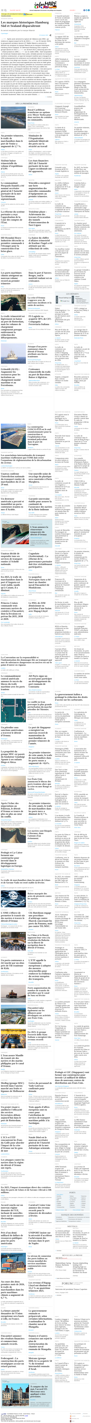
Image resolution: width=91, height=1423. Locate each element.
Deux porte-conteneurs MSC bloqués (38, 310)
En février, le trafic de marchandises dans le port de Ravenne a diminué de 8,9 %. (63, 605)
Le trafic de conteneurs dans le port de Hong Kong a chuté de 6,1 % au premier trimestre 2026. (81, 440)
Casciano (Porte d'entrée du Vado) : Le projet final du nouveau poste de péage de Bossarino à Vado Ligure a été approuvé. (62, 654)
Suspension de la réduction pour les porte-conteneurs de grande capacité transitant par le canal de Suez (81, 584)
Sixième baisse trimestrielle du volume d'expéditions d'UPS (12, 164)
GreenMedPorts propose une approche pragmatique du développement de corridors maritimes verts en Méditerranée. (81, 112)
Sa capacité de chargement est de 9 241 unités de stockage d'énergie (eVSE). (81, 287)
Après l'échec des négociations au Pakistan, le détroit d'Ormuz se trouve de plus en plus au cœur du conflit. (12, 810)
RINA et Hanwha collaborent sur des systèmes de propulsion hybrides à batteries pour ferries (62, 630)
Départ (77, 296)
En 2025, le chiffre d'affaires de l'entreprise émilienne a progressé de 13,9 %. (62, 787)
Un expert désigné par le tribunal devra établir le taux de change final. (81, 473)
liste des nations (81, 301)
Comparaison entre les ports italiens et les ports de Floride (62, 460)
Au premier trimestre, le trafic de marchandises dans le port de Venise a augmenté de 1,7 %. (12, 141)
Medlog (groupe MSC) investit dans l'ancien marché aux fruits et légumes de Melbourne (12, 1087)
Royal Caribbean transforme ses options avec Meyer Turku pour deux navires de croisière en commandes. (40, 114)
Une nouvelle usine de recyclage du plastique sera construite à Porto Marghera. (40, 477)
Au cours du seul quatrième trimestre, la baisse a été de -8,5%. (62, 827)
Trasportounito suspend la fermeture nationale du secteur (62, 262)
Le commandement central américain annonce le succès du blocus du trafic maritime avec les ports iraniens (13, 683)
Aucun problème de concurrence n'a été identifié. (79, 388)
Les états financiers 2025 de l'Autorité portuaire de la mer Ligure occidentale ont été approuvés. (40, 166)
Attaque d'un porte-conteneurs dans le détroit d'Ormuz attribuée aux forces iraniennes (37, 351)
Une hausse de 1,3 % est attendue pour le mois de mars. (62, 614)
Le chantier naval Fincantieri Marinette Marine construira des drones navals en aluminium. (82, 227)
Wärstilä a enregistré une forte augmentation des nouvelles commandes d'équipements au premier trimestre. (40, 190)
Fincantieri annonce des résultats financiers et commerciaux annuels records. (13, 1340)
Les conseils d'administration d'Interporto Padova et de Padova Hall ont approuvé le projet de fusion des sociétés (82, 463)
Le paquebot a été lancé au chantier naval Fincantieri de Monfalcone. (39, 582)
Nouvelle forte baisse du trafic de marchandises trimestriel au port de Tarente (62, 439)
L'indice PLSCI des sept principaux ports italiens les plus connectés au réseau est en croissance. (40, 1275)
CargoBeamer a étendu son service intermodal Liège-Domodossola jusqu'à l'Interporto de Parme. (82, 207)
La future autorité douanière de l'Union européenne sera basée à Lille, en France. (12, 1314)
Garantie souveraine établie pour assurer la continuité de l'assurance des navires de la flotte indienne (40, 504)
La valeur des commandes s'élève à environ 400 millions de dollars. (62, 388)
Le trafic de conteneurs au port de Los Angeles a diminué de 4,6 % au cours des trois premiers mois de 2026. (62, 486)
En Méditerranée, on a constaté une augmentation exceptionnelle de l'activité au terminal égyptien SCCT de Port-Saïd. (62, 368)
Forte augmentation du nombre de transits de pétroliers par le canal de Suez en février (39, 992)
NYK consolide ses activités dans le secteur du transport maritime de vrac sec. (81, 797)
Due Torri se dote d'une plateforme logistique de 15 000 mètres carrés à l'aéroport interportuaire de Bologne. (62, 775)
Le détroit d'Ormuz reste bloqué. (10, 514)
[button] (89, 10)
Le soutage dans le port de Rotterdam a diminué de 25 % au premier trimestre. (81, 332)
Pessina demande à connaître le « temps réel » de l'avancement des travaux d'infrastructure (12, 1373)
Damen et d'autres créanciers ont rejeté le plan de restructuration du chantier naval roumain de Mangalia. (40, 1343)
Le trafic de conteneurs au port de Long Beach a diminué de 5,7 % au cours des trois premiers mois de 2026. (81, 352)
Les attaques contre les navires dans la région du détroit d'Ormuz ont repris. (12, 1163)
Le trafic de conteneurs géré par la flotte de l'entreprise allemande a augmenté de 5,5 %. (40, 1297)
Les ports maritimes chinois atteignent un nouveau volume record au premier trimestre (11, 278)
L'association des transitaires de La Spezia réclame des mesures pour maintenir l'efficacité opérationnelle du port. (81, 754)
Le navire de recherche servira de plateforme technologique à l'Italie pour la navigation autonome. (62, 717)
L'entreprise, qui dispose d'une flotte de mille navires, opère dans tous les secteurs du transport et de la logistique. (13, 769)
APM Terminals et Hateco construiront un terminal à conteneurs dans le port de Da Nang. (62, 63)
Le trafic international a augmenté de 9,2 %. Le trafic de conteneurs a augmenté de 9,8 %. (12, 1303)
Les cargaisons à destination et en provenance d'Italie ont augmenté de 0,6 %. (40, 820)
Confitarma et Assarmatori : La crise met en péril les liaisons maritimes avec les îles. (81, 735)
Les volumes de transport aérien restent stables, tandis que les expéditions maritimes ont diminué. (40, 255)
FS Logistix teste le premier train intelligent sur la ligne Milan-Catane (62, 417)
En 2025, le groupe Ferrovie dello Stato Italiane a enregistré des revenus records (39, 1036)
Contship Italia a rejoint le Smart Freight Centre (80, 185)
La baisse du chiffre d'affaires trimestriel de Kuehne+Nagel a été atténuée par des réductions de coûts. (40, 243)
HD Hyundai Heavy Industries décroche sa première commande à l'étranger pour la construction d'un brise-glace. (12, 244)
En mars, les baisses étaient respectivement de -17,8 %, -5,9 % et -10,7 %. (81, 99)
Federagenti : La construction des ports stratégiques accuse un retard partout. (12, 1362)
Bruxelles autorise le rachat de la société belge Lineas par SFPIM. (81, 379)
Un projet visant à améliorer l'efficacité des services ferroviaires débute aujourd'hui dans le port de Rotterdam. (11, 1114)
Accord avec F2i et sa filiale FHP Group (39, 329)
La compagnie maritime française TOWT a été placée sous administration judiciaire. (81, 630)
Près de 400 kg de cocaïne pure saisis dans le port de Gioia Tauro (81, 837)
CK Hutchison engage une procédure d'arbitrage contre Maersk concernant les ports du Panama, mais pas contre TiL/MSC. (40, 919)
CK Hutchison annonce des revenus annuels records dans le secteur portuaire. (81, 252)
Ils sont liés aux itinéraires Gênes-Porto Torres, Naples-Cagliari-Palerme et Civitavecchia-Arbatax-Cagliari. (39, 1130)
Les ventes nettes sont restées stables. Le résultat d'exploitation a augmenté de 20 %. (40, 203)
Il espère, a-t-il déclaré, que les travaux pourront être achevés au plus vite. (62, 666)
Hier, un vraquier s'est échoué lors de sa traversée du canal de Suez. (62, 734)
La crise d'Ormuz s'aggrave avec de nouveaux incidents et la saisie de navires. (39, 301)
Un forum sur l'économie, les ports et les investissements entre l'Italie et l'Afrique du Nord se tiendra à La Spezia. (82, 653)
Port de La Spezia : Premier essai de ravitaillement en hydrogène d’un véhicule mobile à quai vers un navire (62, 799)
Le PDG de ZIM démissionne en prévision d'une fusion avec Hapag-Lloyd (40, 607)
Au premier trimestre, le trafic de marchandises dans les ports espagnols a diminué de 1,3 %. (82, 131)
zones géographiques (83, 302)
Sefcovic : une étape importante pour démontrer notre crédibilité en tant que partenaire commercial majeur (40, 1404)
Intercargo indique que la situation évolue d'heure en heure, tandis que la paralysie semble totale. (39, 845)
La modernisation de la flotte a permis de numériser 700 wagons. (62, 426)
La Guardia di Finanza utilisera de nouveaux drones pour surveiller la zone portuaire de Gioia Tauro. (81, 820)
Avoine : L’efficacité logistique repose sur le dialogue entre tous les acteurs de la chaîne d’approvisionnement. (61, 570)
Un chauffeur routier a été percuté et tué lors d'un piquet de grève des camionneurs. (62, 252)
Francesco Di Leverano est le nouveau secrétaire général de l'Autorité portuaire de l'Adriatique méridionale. (62, 584)
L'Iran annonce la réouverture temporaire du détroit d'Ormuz (39, 531)
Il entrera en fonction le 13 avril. (37, 1153)
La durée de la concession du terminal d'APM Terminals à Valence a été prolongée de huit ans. (62, 132)
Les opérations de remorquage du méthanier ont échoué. (81, 715)
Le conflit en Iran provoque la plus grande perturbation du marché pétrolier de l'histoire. (40, 706)
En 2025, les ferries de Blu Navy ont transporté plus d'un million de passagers (81, 170)
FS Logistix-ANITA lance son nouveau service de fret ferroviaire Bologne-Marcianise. (62, 85)
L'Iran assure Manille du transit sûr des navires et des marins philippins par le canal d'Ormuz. (12, 1060)
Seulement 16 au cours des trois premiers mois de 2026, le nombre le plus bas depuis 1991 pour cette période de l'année (40, 905)
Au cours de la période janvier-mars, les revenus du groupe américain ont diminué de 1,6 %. (12, 175)
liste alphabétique (81, 300)
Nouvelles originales (6, 15)
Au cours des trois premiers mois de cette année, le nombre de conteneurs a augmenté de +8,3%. (12, 290)
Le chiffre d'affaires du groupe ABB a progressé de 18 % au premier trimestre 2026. (62, 186)
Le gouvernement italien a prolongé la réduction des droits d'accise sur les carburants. (71, 697)
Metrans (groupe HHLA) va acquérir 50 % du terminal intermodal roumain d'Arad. (40, 1363)
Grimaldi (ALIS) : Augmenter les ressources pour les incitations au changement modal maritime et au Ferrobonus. (10, 377)
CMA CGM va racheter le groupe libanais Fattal (80, 483)
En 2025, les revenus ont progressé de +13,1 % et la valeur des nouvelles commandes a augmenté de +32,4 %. (11, 1350)
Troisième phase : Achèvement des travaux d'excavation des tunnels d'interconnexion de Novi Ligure (39, 218)
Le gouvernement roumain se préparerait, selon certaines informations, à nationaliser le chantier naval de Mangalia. (40, 1318)
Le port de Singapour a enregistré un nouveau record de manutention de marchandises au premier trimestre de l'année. (40, 735)
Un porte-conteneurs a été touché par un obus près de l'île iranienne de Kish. (12, 964)
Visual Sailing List (65, 298)
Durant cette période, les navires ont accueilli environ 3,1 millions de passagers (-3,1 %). (40, 1222)
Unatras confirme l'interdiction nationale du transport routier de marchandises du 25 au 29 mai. (13, 479)
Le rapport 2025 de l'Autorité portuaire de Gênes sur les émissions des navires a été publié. (62, 40)
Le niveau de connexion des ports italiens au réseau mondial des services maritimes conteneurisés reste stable (39, 1262)
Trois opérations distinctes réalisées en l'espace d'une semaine (81, 846)
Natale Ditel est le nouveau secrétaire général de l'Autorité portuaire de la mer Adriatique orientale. (39, 1142)
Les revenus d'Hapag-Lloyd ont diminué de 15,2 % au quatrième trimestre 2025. (40, 1286)
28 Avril (29, 50)
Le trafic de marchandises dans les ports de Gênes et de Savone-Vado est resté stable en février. (25, 881)
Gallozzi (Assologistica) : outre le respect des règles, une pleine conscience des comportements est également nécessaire (40, 153)
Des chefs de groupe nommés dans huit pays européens (80, 806)
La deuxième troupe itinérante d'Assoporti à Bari (81, 38)
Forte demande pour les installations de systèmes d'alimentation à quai (81, 71)
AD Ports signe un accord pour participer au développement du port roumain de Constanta (40, 681)
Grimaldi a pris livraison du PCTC (62, 169)
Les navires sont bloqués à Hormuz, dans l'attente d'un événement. (40, 835)
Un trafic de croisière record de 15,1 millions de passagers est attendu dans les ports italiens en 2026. (62, 510)
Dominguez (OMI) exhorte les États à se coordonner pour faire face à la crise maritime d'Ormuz (63, 752)
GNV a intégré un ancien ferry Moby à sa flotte (81, 310)
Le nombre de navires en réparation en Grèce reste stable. (82, 675)
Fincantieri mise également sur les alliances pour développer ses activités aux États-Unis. (39, 1013)
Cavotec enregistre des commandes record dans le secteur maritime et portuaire (82, 62)
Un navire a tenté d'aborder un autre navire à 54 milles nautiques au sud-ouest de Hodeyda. (39, 795)
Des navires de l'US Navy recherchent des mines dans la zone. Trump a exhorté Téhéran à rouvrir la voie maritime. (12, 823)
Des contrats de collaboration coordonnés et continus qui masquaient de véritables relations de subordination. (81, 617)
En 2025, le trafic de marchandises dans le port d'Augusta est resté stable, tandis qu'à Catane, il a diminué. (12, 584)
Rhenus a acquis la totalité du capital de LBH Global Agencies (81, 19)
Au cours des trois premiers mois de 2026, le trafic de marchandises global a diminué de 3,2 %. (40, 287)
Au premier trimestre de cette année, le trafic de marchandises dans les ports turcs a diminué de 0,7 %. (40, 808)
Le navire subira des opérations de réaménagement (79, 318)
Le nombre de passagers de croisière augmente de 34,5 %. (17, 887)
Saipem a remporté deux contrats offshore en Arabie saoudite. (61, 379)
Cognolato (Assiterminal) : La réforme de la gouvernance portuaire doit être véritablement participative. (40, 560)
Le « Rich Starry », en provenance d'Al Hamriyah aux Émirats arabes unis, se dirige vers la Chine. (11, 742)
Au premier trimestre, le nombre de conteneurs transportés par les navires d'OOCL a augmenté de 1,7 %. (82, 556)
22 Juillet (31, 52)
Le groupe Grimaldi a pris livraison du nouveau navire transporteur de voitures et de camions (82, 275)
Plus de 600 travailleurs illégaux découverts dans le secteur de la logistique (81, 606)
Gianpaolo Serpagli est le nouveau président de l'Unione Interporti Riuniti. (62, 109)
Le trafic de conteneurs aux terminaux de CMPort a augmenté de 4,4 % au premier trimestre (63, 207)
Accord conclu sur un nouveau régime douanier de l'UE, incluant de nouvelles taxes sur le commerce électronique (12, 1212)
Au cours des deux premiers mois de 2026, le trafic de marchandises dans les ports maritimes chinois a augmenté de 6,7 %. (13, 1289)
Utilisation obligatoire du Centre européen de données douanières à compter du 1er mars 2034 (12, 1225)
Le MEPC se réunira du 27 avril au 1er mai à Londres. (16, 468)
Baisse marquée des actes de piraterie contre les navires (40, 896)
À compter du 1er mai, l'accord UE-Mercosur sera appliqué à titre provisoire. (39, 1391)
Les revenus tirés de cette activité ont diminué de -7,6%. (81, 567)
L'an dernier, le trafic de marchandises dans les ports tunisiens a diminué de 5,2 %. (63, 818)
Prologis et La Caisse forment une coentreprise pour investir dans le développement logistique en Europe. (12, 859)
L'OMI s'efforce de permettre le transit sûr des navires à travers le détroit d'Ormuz (13, 916)
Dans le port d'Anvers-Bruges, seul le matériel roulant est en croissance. (40, 276)
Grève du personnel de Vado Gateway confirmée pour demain (40, 1087)
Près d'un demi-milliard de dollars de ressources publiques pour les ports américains (12, 1238)
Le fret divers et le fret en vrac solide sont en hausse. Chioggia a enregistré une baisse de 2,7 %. (12, 153)
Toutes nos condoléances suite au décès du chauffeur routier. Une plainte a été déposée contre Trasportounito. (12, 491)
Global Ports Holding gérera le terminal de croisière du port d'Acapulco (81, 533)
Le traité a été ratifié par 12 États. (10, 670)
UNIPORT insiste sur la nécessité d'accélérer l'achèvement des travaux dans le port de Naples (40, 1238)
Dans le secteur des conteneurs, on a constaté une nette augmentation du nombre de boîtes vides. (39, 384)
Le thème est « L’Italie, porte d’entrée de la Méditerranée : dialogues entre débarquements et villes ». (81, 783)
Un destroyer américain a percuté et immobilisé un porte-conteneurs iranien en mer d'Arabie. (12, 504)
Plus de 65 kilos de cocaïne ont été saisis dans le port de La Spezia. (62, 332)
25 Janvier (42, 41)
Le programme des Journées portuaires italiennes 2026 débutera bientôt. (81, 772)
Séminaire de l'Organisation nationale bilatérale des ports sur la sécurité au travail (38, 141)
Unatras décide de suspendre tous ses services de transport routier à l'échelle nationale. (11, 559)
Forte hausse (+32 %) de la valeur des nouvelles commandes (62, 196)
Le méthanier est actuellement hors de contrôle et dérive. (80, 724)
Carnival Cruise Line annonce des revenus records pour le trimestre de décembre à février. (40, 1210)
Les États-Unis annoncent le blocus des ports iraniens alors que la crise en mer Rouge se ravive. (40, 784)
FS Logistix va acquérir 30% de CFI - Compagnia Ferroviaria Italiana (40, 320)
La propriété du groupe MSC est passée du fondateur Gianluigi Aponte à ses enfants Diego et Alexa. (13, 756)
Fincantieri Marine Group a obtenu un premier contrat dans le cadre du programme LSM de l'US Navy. (81, 419)
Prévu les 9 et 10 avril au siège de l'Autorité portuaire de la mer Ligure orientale (81, 664)
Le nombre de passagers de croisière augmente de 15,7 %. (82, 141)
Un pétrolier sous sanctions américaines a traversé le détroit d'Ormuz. (12, 731)
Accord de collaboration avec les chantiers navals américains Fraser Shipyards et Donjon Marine (39, 1024)
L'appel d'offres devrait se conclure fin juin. (39, 449)
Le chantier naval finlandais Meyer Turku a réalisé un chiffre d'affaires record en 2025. (80, 509)
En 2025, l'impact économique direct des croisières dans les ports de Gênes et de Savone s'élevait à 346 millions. (26, 1190)
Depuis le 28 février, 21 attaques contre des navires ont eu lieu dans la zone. (62, 762)
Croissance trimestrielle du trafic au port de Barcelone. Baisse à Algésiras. (40, 373)
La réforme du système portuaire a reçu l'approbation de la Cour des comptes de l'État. (13, 217)
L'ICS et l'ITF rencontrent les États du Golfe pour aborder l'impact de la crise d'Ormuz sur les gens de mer (12, 1144)
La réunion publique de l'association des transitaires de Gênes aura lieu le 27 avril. (62, 272)
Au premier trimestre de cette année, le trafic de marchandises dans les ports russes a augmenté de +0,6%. (40, 758)
